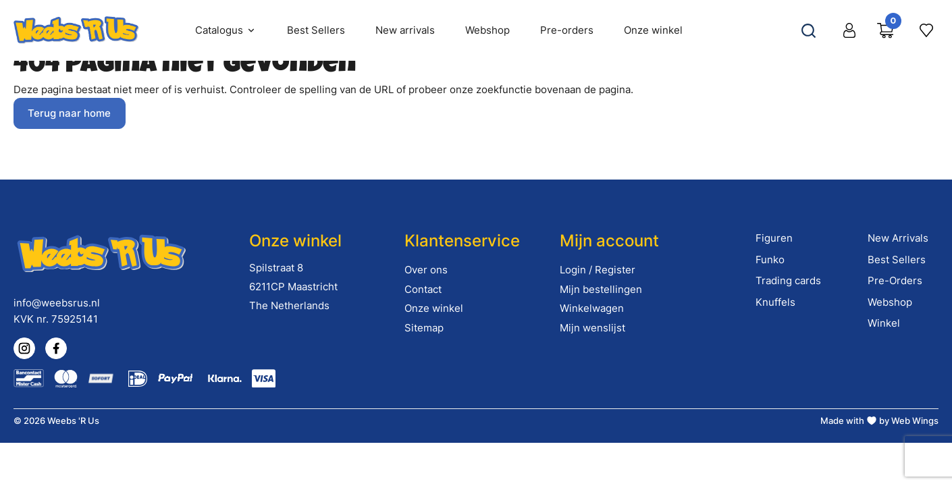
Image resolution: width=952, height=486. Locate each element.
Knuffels (775, 302)
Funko (770, 259)
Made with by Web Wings (879, 420)
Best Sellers (897, 259)
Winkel (884, 323)
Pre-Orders (895, 280)
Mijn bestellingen (601, 289)
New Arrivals (898, 238)
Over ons (426, 269)
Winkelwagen (592, 308)
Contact (423, 289)
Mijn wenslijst (592, 327)
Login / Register (597, 269)
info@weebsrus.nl (57, 302)
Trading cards (788, 280)
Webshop (890, 302)
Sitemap (424, 327)
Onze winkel (433, 308)
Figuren (774, 238)
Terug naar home (69, 113)
